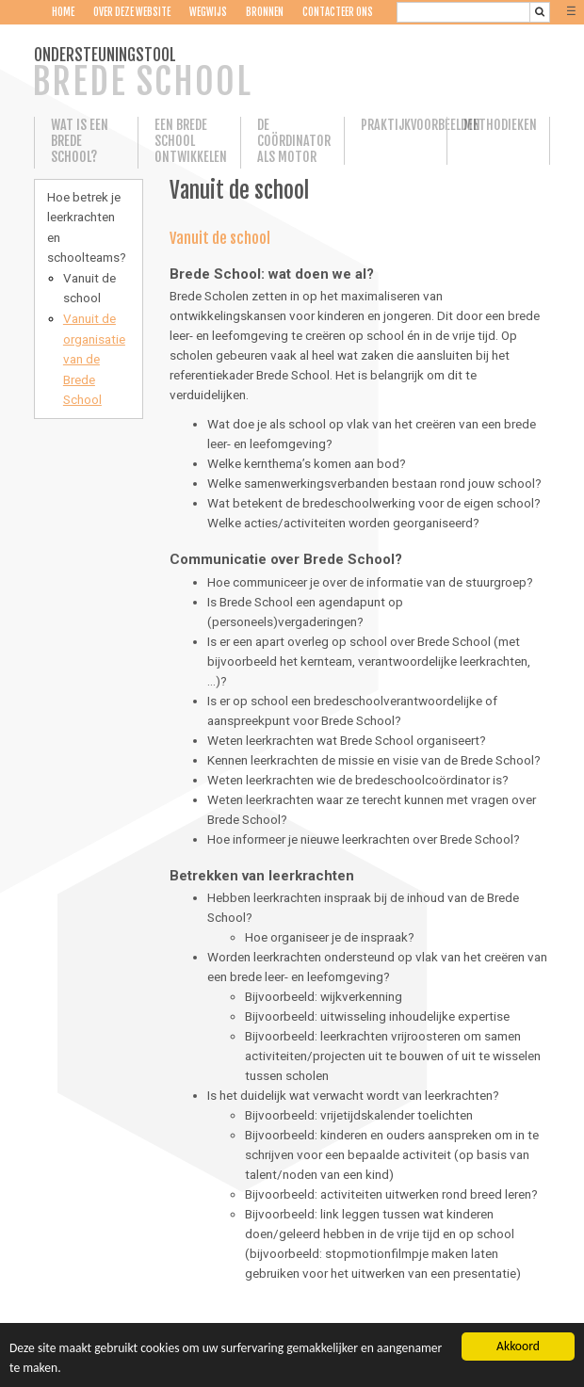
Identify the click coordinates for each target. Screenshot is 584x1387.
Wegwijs (208, 12)
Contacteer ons (337, 12)
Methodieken (497, 125)
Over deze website (131, 12)
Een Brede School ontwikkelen (189, 141)
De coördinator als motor (292, 141)
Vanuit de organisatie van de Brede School (94, 359)
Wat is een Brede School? (79, 141)
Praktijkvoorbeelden (395, 125)
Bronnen (265, 12)
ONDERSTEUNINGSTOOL (142, 74)
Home (63, 12)
